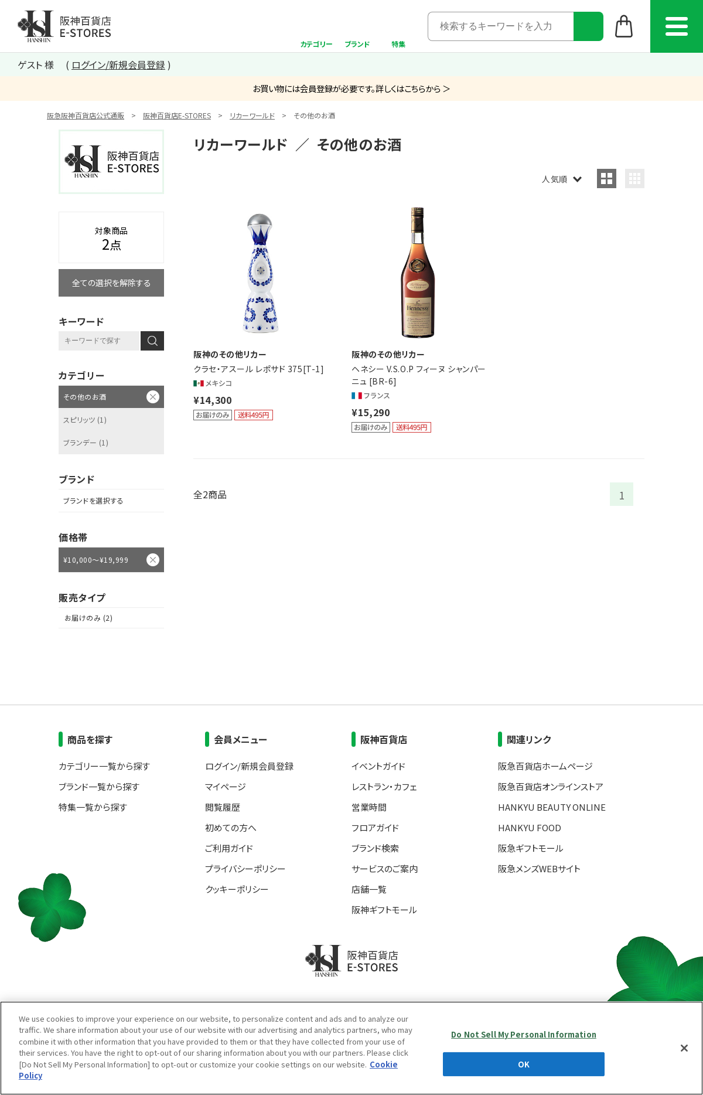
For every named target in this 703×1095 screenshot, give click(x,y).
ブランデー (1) (85, 442)
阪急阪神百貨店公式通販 (85, 115)
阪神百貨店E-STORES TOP (64, 26)
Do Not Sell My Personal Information (523, 1034)
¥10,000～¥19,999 (95, 559)
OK (524, 1063)
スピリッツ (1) (85, 419)
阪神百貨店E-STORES (177, 115)
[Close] (684, 1048)
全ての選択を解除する (111, 282)
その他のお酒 (85, 397)
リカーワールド (252, 115)
